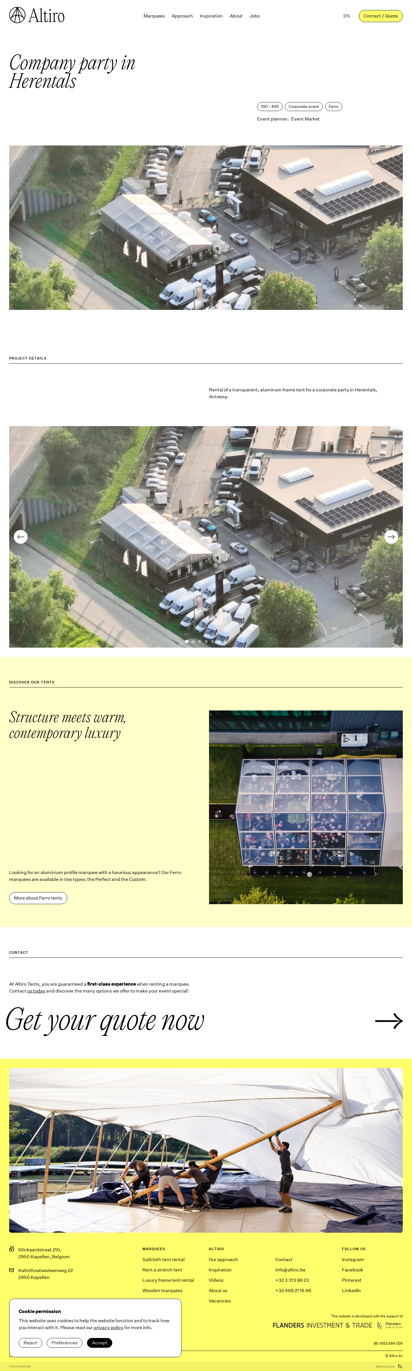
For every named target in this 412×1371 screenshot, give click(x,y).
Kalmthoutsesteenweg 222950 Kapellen (45, 1274)
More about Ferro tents (38, 898)
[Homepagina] (36, 16)
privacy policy (108, 1327)
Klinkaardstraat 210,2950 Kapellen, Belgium (44, 1253)
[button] (346, 16)
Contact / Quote (381, 16)
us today (36, 991)
